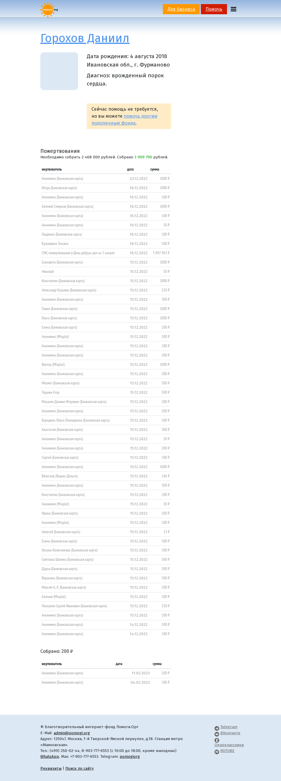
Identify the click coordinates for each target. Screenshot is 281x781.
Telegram (228, 726)
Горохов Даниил (84, 38)
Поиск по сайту (79, 768)
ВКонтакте (230, 732)
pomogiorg (130, 756)
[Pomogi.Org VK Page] (217, 732)
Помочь (214, 9)
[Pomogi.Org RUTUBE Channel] (217, 750)
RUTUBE (227, 750)
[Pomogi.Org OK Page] (217, 738)
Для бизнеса (181, 9)
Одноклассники (229, 744)
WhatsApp (49, 756)
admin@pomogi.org (72, 732)
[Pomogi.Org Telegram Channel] (217, 726)
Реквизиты (51, 768)
